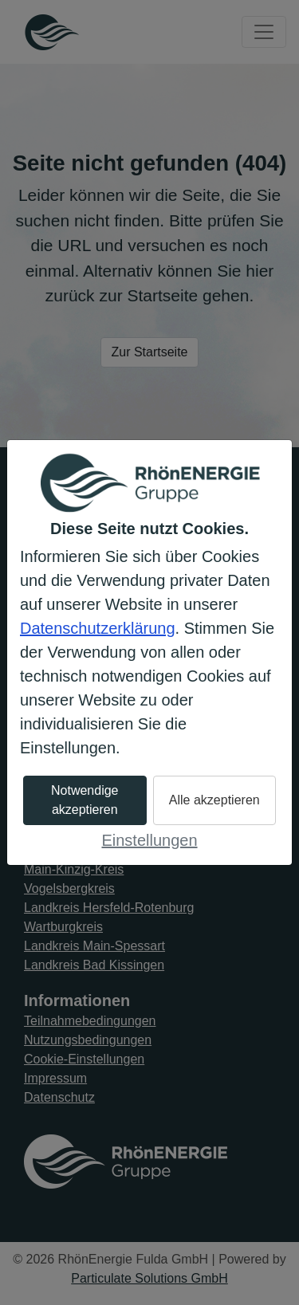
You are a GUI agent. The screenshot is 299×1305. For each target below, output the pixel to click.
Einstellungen (149, 840)
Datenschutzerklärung (97, 628)
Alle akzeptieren (214, 800)
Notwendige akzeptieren (85, 800)
